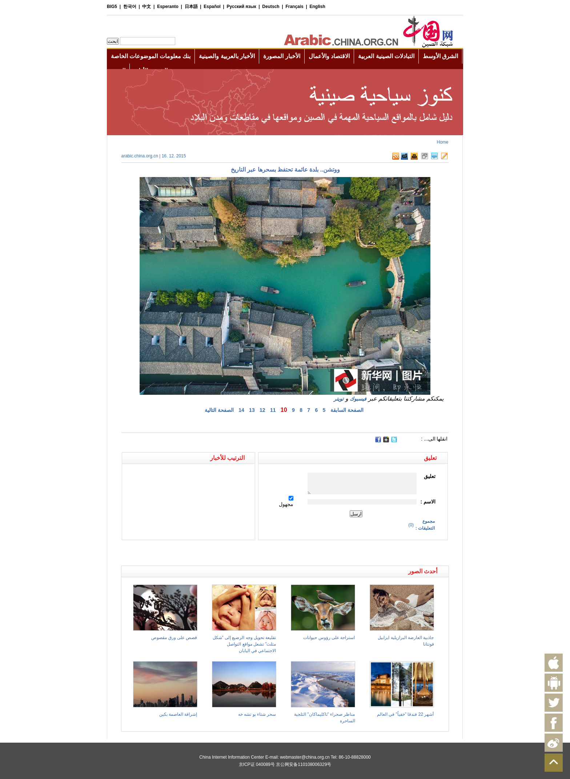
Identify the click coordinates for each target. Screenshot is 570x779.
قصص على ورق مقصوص (174, 637)
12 (262, 410)
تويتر (339, 399)
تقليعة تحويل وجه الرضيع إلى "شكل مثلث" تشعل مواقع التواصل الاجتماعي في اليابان (244, 644)
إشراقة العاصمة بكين (178, 714)
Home (442, 142)
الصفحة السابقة (347, 410)
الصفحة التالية (219, 410)
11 (273, 410)
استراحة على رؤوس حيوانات (329, 637)
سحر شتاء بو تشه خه (257, 714)
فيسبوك (358, 399)
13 (252, 410)
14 (241, 410)
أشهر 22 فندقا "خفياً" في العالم (405, 714)
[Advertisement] (203, 553)
